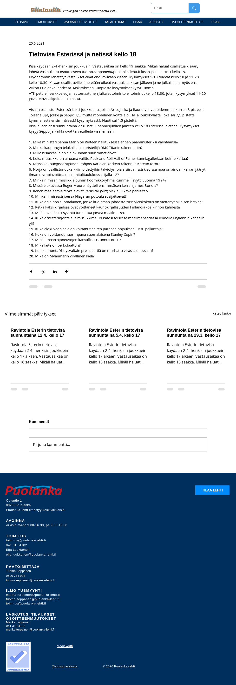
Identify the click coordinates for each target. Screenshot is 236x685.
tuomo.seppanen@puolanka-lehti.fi (30, 580)
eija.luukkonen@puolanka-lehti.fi (31, 554)
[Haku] (166, 8)
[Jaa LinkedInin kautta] (54, 271)
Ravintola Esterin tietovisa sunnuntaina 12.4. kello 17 (38, 333)
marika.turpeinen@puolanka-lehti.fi (33, 595)
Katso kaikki (221, 313)
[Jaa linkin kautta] (66, 271)
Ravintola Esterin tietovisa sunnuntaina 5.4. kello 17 (116, 333)
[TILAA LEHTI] (212, 490)
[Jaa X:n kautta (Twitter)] (43, 271)
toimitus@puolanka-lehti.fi (26, 540)
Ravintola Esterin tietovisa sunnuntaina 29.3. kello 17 (194, 333)
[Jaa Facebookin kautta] (31, 271)
